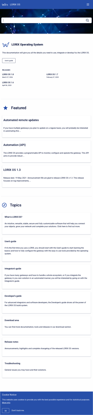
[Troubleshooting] (46, 368)
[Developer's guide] (46, 302)
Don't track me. (18, 410)
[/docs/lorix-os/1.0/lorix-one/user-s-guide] (9, 60)
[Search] (46, 20)
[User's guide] (46, 249)
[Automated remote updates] (46, 126)
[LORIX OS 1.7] (68, 75)
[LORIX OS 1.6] (24, 84)
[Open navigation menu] (88, 4)
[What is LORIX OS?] (46, 223)
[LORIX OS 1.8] (24, 75)
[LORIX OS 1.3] (46, 176)
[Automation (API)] (46, 151)
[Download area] (46, 325)
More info (6, 403)
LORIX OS (15, 4)
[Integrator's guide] (46, 276)
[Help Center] (5, 4)
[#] (5, 410)
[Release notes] (46, 347)
